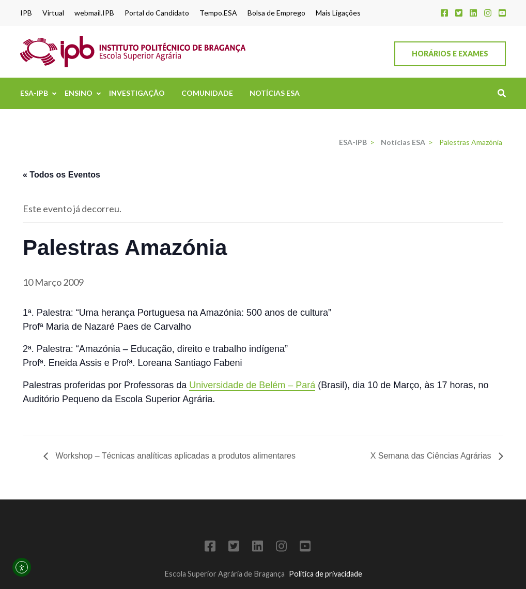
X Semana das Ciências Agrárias (431, 455)
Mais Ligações (338, 13)
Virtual (53, 13)
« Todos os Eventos (61, 174)
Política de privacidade (325, 573)
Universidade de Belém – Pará (252, 385)
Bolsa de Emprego (276, 13)
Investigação (137, 93)
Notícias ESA (275, 93)
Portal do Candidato (157, 13)
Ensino (78, 93)
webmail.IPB (94, 13)
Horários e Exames (450, 53)
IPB (26, 13)
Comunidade (207, 93)
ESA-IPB (34, 93)
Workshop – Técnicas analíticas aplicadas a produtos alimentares (174, 455)
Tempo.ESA (218, 13)
